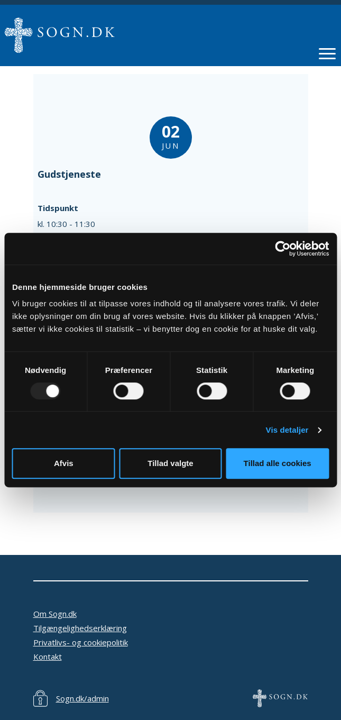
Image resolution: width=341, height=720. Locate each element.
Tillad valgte (170, 463)
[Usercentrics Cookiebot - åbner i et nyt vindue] (282, 249)
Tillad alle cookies (277, 463)
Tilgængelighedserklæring (80, 628)
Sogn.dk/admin (82, 698)
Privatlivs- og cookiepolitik (80, 642)
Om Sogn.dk (55, 613)
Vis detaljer (287, 429)
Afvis (63, 463)
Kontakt (47, 656)
